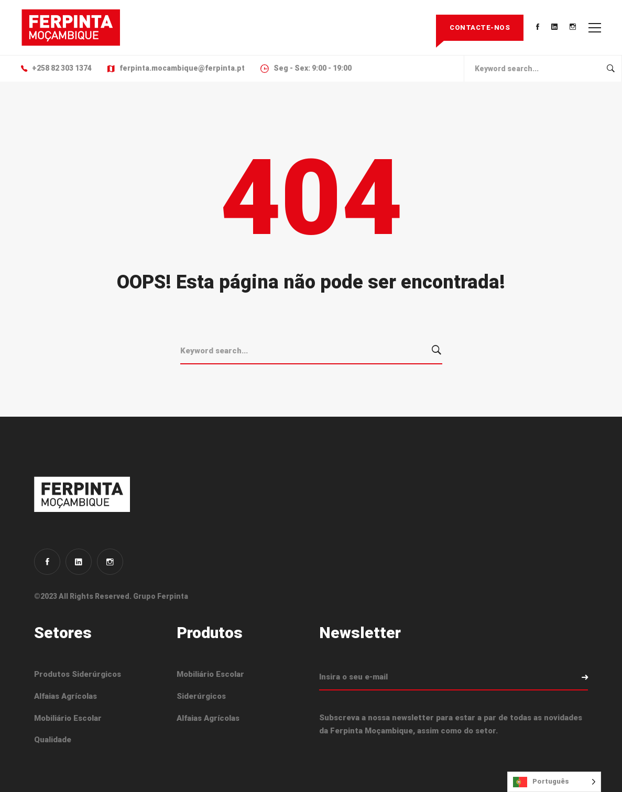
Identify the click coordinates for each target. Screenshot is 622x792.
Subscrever (575, 677)
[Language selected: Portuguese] (554, 782)
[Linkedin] (79, 562)
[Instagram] (110, 562)
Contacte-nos (480, 27)
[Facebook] (47, 562)
